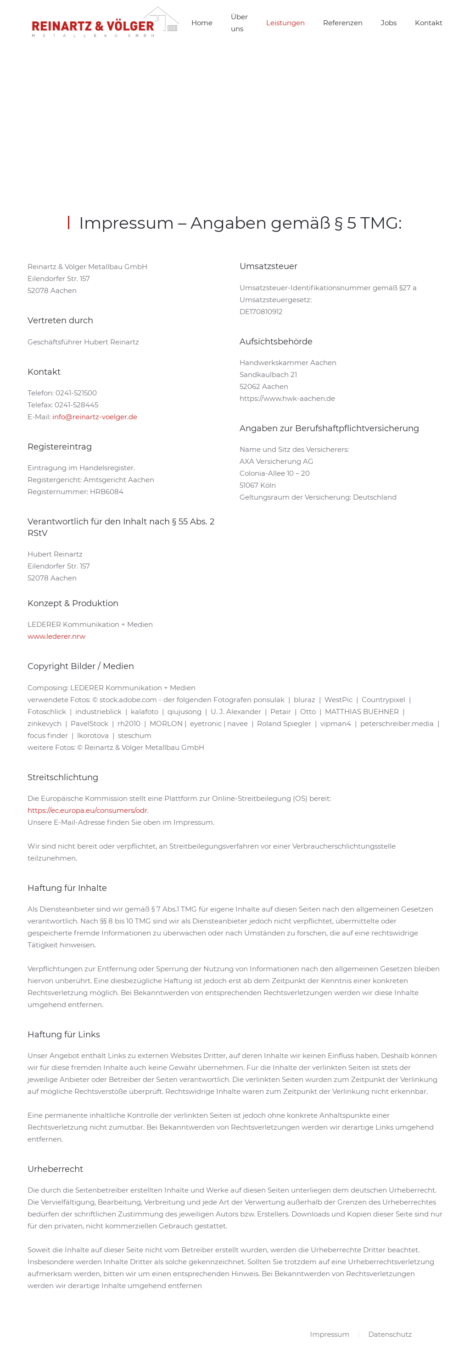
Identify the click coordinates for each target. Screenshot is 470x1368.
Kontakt (428, 22)
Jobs (389, 22)
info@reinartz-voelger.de (94, 416)
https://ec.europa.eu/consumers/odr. (88, 810)
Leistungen (285, 22)
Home (202, 22)
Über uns (239, 22)
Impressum (329, 1334)
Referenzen (343, 22)
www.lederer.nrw (56, 636)
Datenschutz (389, 1334)
